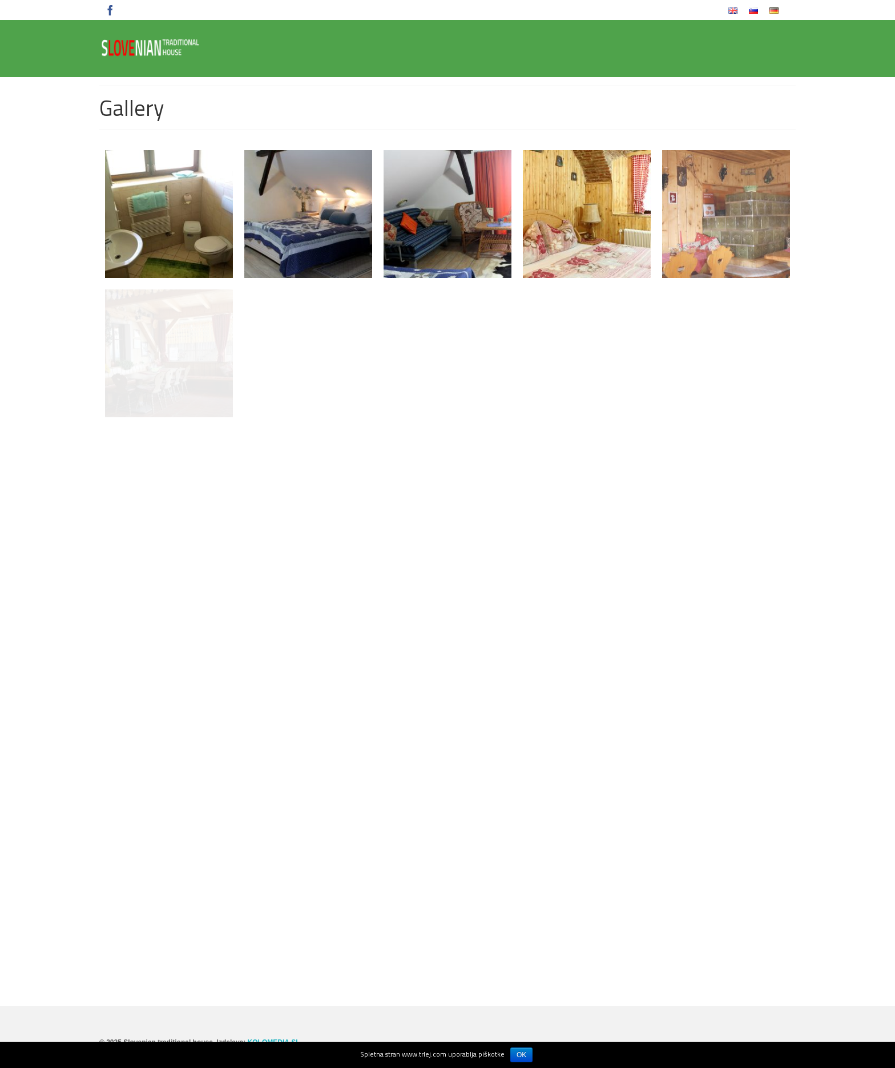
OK (521, 1055)
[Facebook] (110, 10)
